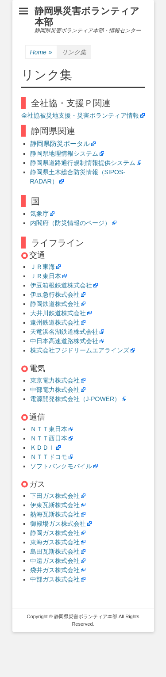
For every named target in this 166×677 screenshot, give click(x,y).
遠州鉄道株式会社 (55, 322)
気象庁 (39, 213)
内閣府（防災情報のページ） (70, 222)
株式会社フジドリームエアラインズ (79, 350)
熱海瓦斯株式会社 (55, 514)
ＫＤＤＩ (42, 447)
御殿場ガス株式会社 (58, 523)
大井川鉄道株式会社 (58, 313)
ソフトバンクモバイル (61, 466)
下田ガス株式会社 (55, 495)
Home (41, 52)
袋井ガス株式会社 (55, 570)
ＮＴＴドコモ (48, 456)
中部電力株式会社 (55, 389)
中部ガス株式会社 (55, 579)
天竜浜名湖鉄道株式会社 (64, 331)
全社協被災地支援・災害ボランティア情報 (80, 115)
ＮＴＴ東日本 (48, 428)
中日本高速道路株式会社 (64, 340)
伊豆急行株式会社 (55, 294)
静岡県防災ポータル (60, 143)
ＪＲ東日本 (45, 275)
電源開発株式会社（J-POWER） (75, 398)
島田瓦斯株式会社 (55, 551)
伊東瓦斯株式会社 (55, 505)
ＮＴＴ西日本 (48, 438)
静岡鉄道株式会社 (55, 303)
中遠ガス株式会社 (55, 560)
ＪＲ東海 (42, 266)
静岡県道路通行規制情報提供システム (82, 162)
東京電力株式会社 (55, 380)
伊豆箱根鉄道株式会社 (61, 285)
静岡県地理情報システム (64, 153)
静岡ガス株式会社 (55, 532)
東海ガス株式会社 (55, 542)
